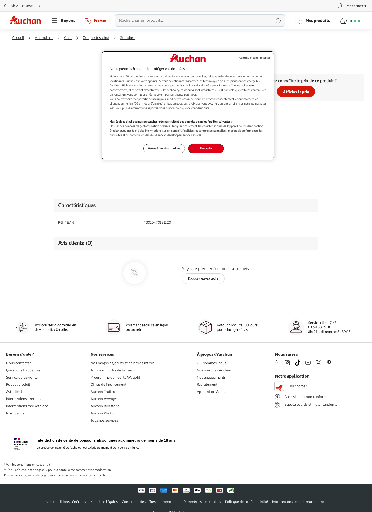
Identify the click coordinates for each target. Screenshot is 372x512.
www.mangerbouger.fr (90, 475)
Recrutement (207, 384)
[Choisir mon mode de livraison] (24, 6)
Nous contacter (18, 363)
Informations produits (23, 399)
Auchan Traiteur (104, 391)
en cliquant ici (41, 465)
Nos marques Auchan (214, 370)
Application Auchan (213, 391)
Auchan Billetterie (105, 406)
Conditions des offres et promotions (150, 502)
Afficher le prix (296, 91)
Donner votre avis (203, 278)
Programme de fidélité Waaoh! (115, 377)
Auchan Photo (102, 413)
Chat (68, 37)
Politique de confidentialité (246, 502)
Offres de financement (108, 384)
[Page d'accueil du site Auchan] (27, 20)
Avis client (14, 391)
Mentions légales (104, 502)
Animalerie (44, 37)
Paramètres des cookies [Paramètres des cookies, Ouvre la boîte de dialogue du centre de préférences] (164, 148)
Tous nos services (104, 420)
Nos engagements (211, 377)
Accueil (18, 37)
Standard (127, 37)
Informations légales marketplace (299, 502)
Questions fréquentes (23, 370)
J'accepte (206, 148)
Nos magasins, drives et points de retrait (122, 363)
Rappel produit (18, 384)
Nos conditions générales (66, 502)
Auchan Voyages (104, 399)
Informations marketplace (27, 406)
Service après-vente (22, 377)
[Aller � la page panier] (350, 20)
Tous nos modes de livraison (113, 370)
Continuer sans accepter (254, 57)
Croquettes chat (96, 37)
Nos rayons (15, 413)
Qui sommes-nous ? (213, 363)
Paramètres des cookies (202, 502)
